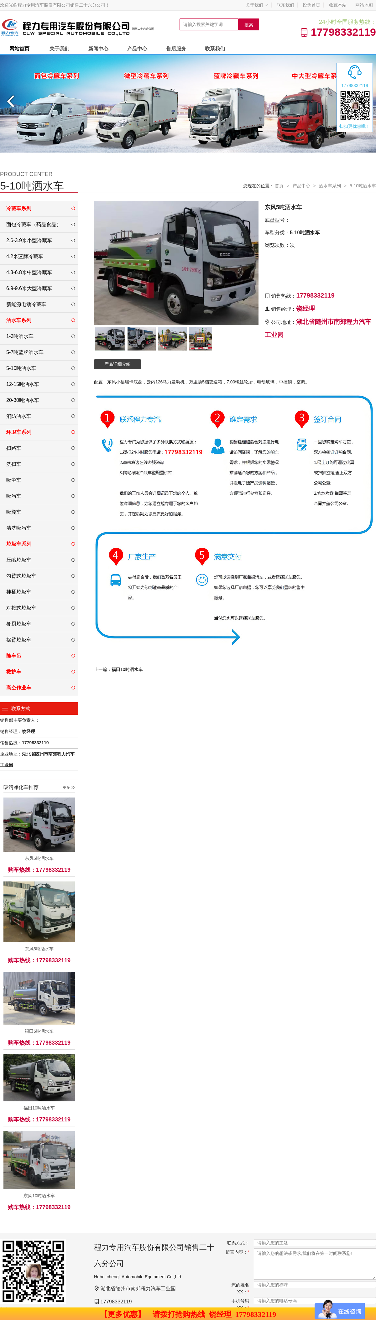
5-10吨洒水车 (363, 185)
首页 (279, 185)
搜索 (248, 24)
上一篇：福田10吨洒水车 (118, 669)
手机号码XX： (240, 1304)
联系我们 (285, 5)
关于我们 (257, 5)
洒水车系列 (330, 185)
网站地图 (364, 5)
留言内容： (237, 1252)
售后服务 (176, 48)
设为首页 (311, 5)
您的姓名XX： (240, 1288)
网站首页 (19, 48)
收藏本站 (338, 5)
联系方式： (238, 1242)
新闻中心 (98, 48)
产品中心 (137, 48)
